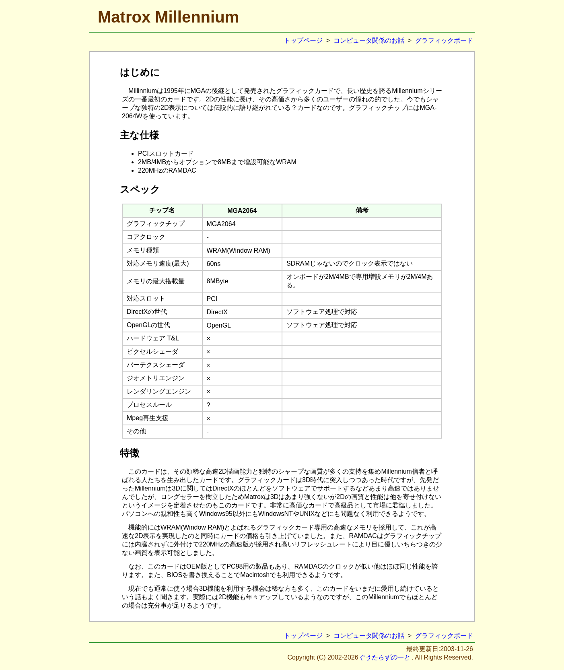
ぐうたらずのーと (384, 657)
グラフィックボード (444, 40)
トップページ (303, 40)
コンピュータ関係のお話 (368, 40)
